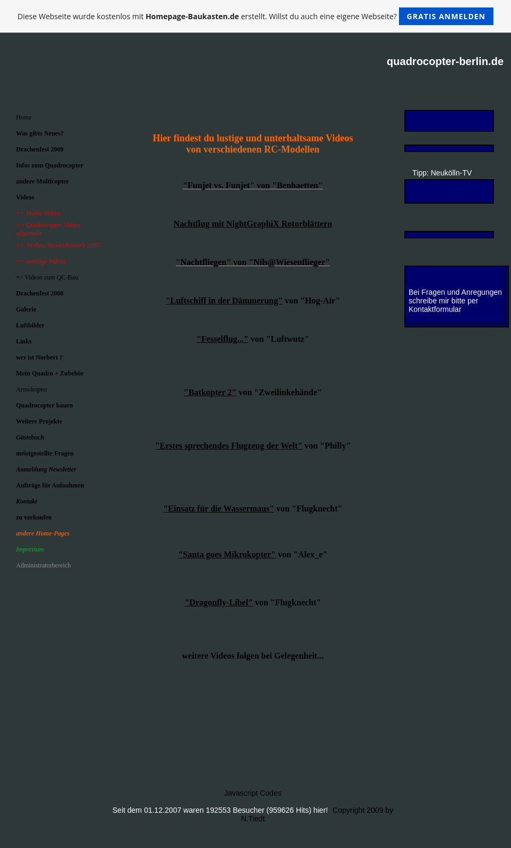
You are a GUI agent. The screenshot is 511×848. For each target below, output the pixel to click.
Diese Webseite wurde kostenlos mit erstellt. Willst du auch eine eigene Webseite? (256, 16)
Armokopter (31, 389)
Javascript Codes (252, 793)
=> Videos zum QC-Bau (47, 277)
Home (23, 117)
